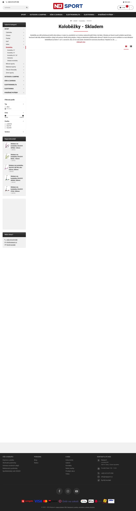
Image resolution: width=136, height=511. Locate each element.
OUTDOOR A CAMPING (38, 15)
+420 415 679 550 (12, 2)
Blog (35, 460)
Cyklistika (15, 32)
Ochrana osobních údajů (11, 465)
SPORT (23, 15)
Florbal (15, 38)
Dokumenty (69, 460)
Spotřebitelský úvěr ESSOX (11, 471)
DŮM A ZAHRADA (56, 15)
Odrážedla (10, 58)
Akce (8, 107)
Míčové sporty (15, 64)
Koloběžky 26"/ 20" (12, 55)
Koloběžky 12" (11, 50)
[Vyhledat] (16, 8)
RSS (65, 507)
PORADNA (37, 457)
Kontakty (69, 465)
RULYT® (9, 126)
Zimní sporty (15, 73)
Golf (15, 41)
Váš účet (127, 2)
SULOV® (9, 128)
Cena (14, 113)
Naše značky (70, 468)
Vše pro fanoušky (15, 69)
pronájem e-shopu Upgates (87, 507)
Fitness (15, 35)
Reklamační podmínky (10, 468)
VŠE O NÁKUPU (8, 457)
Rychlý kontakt (11, 245)
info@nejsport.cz (12, 242)
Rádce (36, 463)
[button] (131, 8)
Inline (15, 44)
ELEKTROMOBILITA (73, 15)
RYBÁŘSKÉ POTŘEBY (105, 15)
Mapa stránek (60, 507)
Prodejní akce (70, 471)
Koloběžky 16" (11, 52)
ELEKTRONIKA (89, 15)
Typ (14, 104)
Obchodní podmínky (9, 463)
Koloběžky (15, 47)
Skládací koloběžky (12, 60)
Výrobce (14, 132)
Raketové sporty (15, 67)
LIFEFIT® (9, 124)
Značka (14, 121)
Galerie (68, 463)
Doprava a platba (8, 460)
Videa (67, 474)
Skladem (9, 108)
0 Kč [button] (124, 7)
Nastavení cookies (72, 507)
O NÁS (68, 457)
